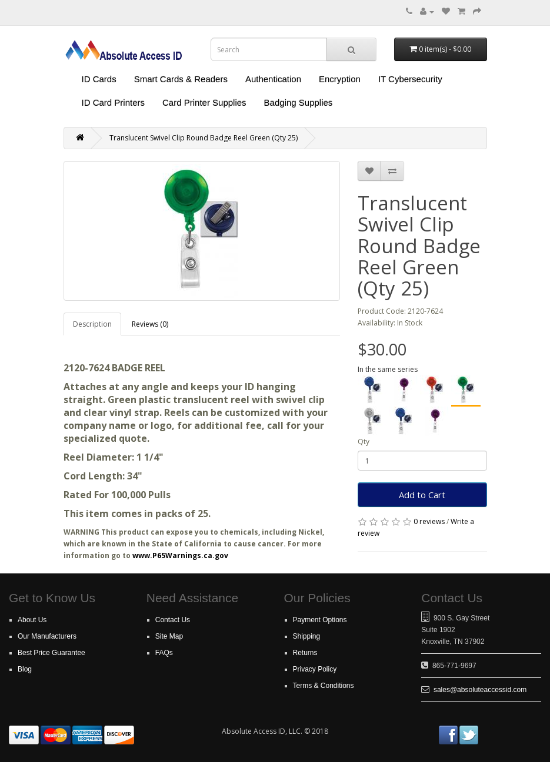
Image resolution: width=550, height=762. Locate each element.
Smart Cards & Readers (181, 79)
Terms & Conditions (323, 686)
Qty (363, 442)
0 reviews (429, 521)
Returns (305, 653)
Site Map (169, 636)
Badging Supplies (298, 103)
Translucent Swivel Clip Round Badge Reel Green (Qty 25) (203, 138)
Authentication (273, 79)
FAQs (164, 653)
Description (92, 324)
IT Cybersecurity (410, 79)
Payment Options (320, 620)
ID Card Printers (113, 103)
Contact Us (172, 620)
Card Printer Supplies (204, 103)
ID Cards (99, 79)
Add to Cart (422, 495)
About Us (32, 620)
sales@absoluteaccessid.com (480, 690)
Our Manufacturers (47, 636)
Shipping (307, 636)
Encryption (340, 79)
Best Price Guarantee (51, 653)
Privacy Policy (315, 669)
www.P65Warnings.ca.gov (180, 555)
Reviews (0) (150, 324)
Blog (25, 669)
